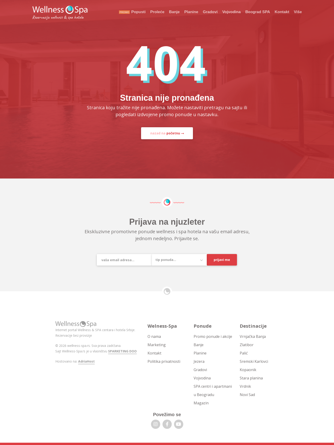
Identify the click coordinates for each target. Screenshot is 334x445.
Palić (244, 353)
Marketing (157, 344)
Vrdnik (245, 386)
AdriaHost (86, 361)
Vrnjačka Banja (253, 336)
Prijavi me (222, 259)
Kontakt (282, 12)
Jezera (199, 361)
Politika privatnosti (164, 361)
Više (298, 12)
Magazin (201, 403)
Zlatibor (247, 344)
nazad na (165, 133)
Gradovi (210, 12)
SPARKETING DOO (122, 351)
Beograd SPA (257, 12)
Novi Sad (247, 394)
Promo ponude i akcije (213, 336)
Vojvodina (231, 12)
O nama (154, 336)
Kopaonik (248, 369)
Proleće (157, 12)
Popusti (138, 12)
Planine (191, 12)
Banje (174, 12)
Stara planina (251, 378)
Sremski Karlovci (254, 361)
